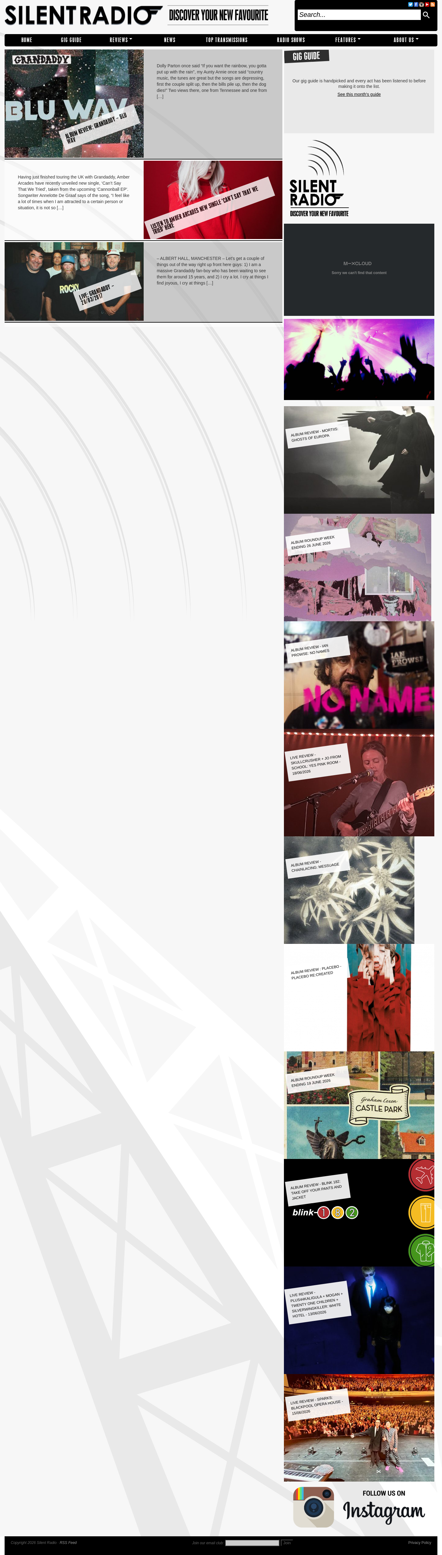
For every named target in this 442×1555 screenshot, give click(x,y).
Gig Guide (71, 40)
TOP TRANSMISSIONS (227, 40)
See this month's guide (359, 94)
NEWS (170, 40)
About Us (404, 40)
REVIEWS (119, 40)
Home (27, 40)
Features (345, 40)
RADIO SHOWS (291, 40)
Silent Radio (147, 15)
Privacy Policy (419, 1543)
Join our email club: (208, 1543)
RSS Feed (68, 1543)
